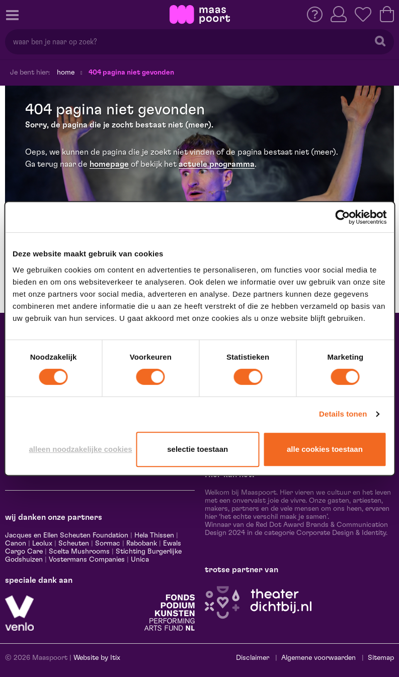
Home (65, 72)
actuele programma (217, 164)
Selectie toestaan (197, 449)
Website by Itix (96, 657)
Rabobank (141, 543)
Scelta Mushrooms (78, 551)
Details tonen (343, 414)
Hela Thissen (154, 535)
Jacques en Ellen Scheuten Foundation (66, 535)
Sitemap (381, 657)
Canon (15, 543)
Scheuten (73, 543)
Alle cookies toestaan (325, 449)
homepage (109, 164)
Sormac (107, 543)
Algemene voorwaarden (318, 657)
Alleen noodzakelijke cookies (80, 449)
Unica (140, 559)
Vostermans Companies (87, 559)
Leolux (42, 543)
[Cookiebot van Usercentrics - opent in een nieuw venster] (342, 217)
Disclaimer (252, 657)
